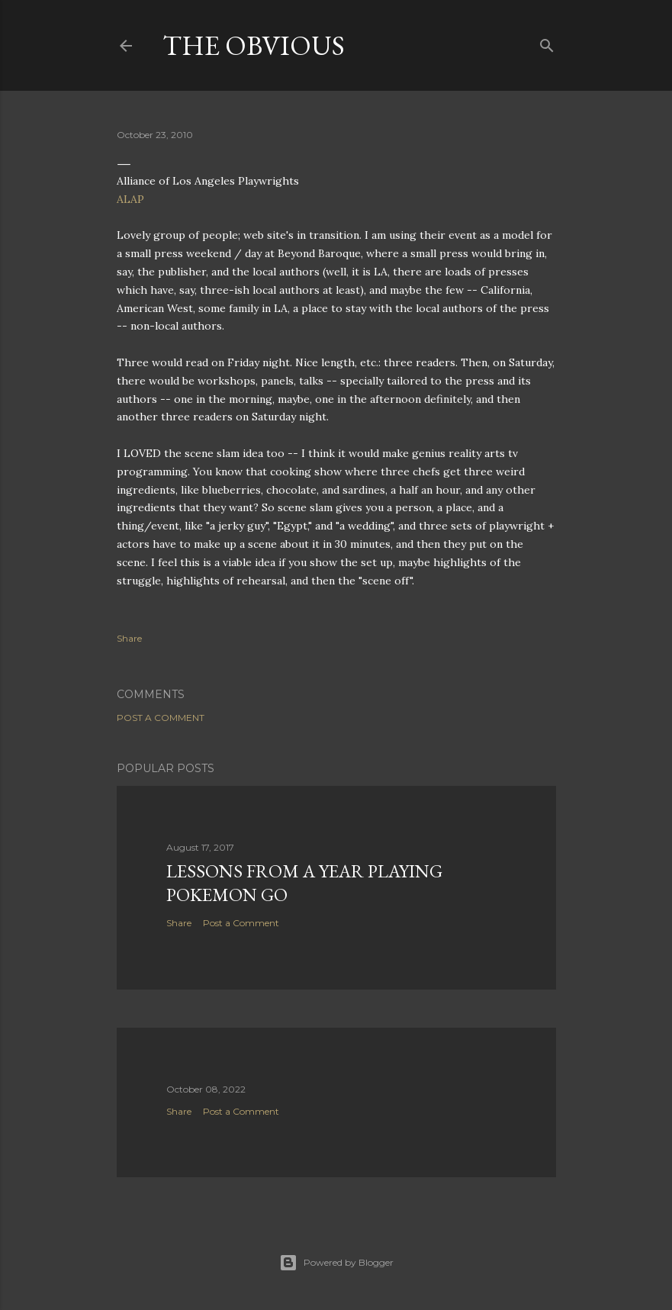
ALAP (130, 199)
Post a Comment (160, 717)
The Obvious (253, 45)
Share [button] (129, 638)
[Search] (547, 42)
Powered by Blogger (336, 1263)
